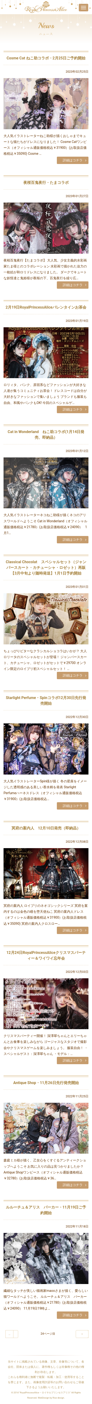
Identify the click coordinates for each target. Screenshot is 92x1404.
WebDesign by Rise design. (51, 1397)
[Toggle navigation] (83, 7)
